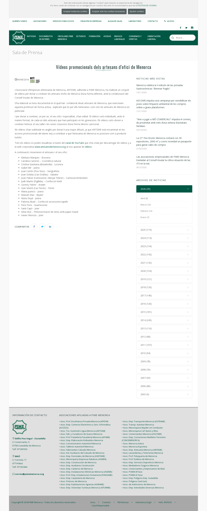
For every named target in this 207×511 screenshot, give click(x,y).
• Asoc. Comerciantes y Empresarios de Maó (143, 467)
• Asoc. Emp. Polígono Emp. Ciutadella (140, 476)
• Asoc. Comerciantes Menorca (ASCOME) (142, 432)
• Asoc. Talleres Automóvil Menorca (76, 445)
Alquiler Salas (115, 21)
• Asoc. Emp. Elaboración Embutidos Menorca (81, 439)
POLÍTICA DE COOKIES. (147, 5)
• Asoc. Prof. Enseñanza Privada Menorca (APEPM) (83, 420)
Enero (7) (145, 217)
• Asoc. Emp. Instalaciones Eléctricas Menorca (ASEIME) (85, 470)
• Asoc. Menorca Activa (133, 442)
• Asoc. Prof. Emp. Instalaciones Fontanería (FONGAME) (85, 473)
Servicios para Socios (63, 21)
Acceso (170, 21)
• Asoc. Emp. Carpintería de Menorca (77, 476)
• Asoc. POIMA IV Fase (132, 473)
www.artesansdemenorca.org (50, 146)
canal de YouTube (74, 142)
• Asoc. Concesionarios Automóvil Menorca (80, 442)
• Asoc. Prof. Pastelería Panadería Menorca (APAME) (84, 435)
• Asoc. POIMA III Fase (132, 470)
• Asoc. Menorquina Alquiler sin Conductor (142, 426)
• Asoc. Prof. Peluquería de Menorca (139, 454)
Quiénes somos (19, 21)
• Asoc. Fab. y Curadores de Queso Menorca (80, 432)
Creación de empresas (91, 21)
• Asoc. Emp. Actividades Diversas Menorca (143, 486)
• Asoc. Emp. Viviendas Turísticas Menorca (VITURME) (84, 486)
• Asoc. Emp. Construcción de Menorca (77, 460)
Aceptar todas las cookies (75, 11)
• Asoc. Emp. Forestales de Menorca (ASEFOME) (82, 454)
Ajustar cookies (137, 11)
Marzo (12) (146, 204)
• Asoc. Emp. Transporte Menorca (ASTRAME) (143, 420)
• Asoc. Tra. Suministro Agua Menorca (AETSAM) (82, 429)
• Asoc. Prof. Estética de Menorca (138, 457)
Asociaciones (39, 21)
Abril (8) (144, 198)
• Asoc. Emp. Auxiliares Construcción (76, 464)
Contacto (153, 21)
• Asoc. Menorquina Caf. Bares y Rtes (140, 429)
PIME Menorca (36, 501)
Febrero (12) (146, 211)
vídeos (88, 146)
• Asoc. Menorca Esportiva (134, 445)
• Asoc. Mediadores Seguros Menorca (140, 464)
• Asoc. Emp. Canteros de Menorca (76, 467)
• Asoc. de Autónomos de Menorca (138, 483)
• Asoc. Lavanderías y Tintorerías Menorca (142, 451)
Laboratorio (135, 21)
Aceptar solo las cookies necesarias (108, 11)
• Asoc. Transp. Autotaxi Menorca (138, 423)
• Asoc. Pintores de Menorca (73, 479)
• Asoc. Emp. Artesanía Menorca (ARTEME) (142, 448)
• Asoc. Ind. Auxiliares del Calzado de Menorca (81, 451)
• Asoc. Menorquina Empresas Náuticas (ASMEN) (82, 457)
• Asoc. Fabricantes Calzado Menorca (77, 448)
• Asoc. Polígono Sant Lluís (134, 479)
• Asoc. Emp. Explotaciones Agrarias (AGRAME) (81, 483)
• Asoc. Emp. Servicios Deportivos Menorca (142, 460)
